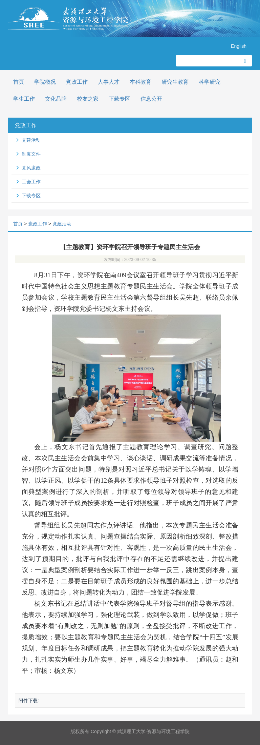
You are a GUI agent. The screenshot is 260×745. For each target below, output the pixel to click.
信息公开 (151, 99)
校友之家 (88, 99)
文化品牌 (56, 99)
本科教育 (140, 82)
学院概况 (45, 82)
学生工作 (24, 99)
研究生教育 (175, 82)
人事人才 (109, 82)
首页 (18, 82)
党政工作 (77, 82)
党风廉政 (31, 167)
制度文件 (31, 154)
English (238, 46)
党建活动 (31, 140)
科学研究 (209, 82)
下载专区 (119, 99)
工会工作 (31, 181)
